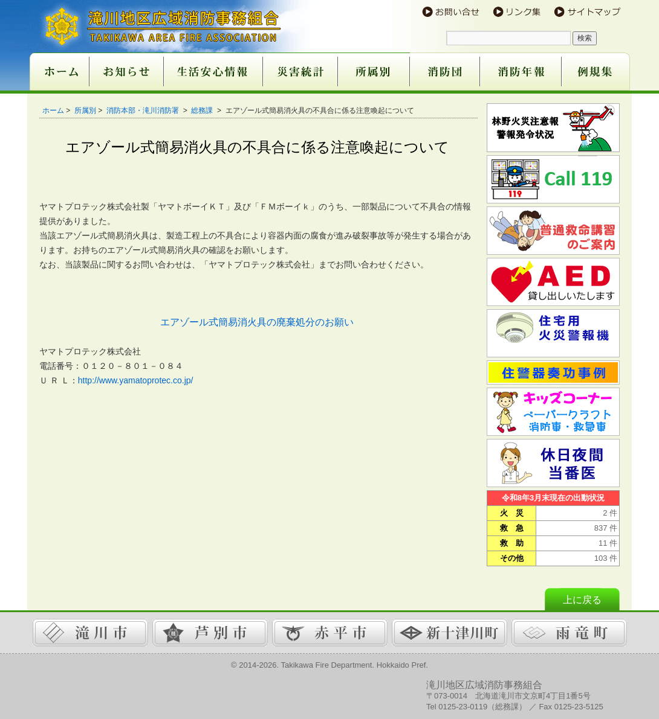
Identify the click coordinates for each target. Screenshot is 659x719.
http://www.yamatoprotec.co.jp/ (135, 380)
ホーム (53, 110)
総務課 (203, 110)
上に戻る (582, 600)
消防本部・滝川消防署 (143, 110)
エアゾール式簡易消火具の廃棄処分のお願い (257, 322)
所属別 (85, 110)
